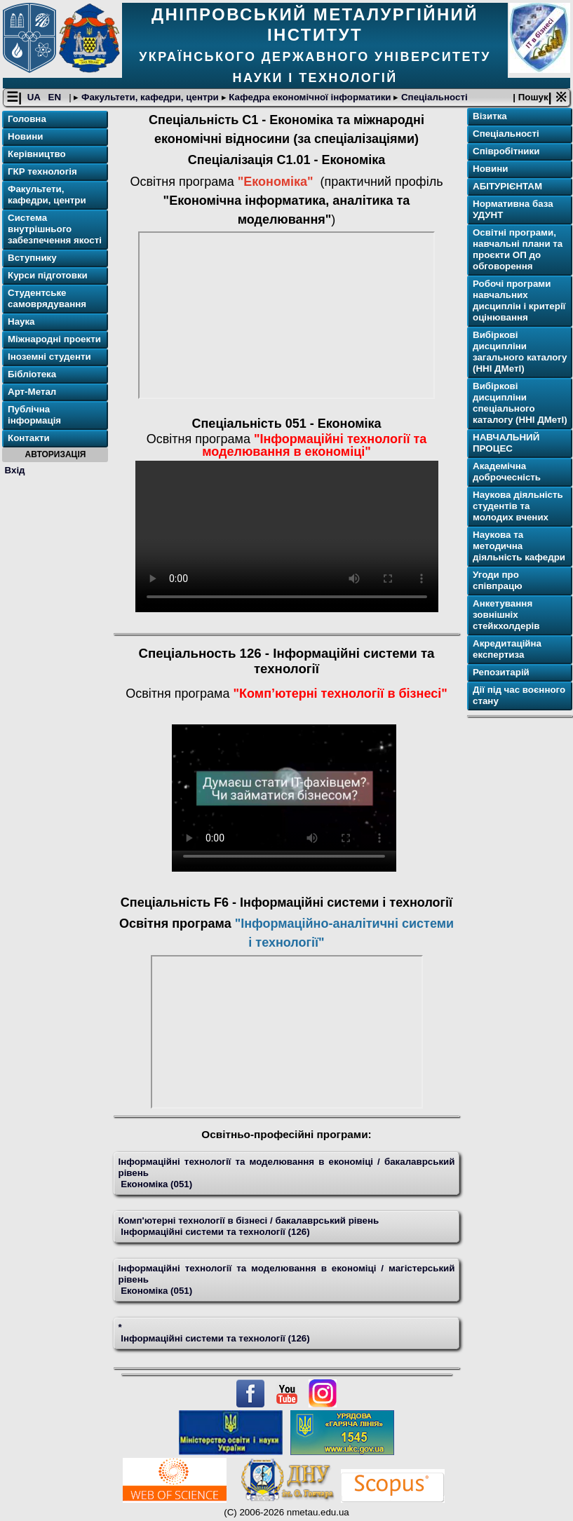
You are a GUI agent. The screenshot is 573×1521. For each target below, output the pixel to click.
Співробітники (506, 151)
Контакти (29, 438)
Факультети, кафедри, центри (150, 97)
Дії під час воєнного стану (519, 695)
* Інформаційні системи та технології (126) (213, 1333)
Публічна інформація (34, 415)
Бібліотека (32, 374)
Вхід (15, 470)
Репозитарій (501, 672)
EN (56, 97)
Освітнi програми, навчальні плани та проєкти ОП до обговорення (517, 249)
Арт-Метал (32, 391)
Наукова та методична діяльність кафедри (519, 545)
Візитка (490, 116)
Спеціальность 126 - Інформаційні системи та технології (287, 661)
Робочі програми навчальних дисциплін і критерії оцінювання (519, 300)
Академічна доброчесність (507, 471)
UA (35, 97)
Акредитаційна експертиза (507, 649)
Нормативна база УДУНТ (513, 209)
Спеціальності (432, 97)
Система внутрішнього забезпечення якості (55, 228)
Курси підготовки (48, 275)
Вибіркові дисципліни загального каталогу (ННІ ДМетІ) (520, 352)
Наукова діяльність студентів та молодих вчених (518, 505)
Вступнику (32, 257)
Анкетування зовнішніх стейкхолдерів (506, 614)
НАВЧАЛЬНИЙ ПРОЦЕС (506, 443)
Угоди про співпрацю (498, 580)
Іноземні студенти (49, 356)
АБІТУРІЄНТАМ (507, 186)
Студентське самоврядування (47, 298)
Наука (21, 321)
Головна (27, 119)
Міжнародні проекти (54, 339)
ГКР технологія (42, 171)
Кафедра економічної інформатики (310, 97)
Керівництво (37, 154)
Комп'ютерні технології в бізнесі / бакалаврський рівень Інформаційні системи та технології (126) (248, 1226)
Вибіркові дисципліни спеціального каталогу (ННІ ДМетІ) (520, 403)
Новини (25, 136)
